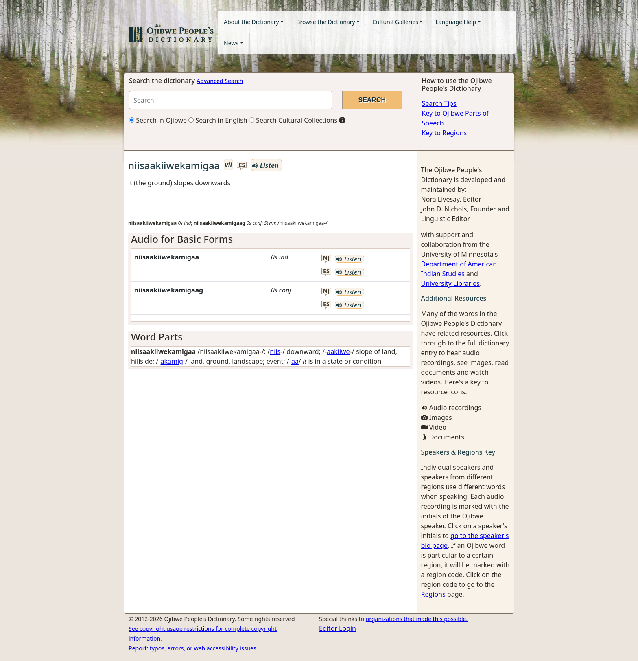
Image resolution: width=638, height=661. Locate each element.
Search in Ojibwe (158, 120)
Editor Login (337, 628)
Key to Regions (444, 132)
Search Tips (439, 103)
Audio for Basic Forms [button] (182, 239)
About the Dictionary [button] (251, 22)
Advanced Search (220, 81)
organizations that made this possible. (417, 619)
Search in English (217, 120)
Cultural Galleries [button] (395, 22)
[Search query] (230, 100)
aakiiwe (338, 351)
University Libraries (450, 283)
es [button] (242, 165)
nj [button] (326, 258)
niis (275, 351)
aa (295, 361)
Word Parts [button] (157, 336)
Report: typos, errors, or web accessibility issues (192, 648)
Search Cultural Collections (293, 120)
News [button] (231, 43)
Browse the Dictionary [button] (325, 22)
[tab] (270, 239)
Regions (433, 594)
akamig (172, 361)
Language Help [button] (455, 22)
